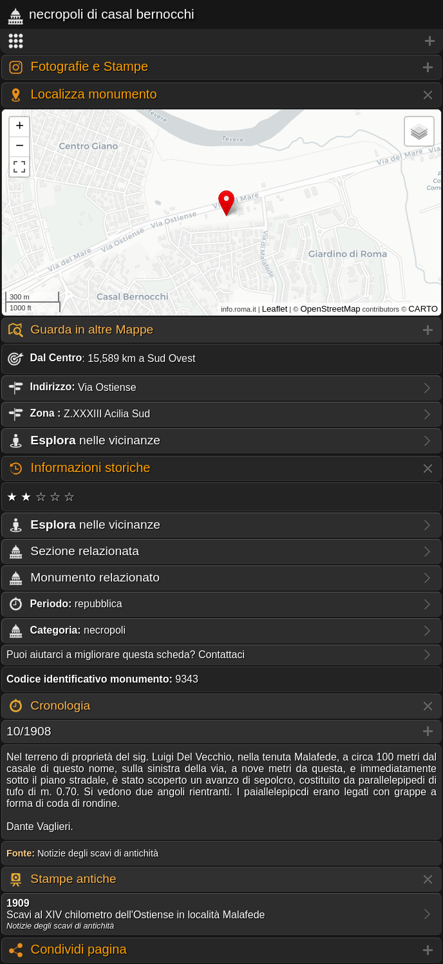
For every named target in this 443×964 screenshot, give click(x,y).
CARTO (423, 309)
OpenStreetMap (330, 309)
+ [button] (19, 127)
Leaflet (275, 309)
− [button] (19, 146)
